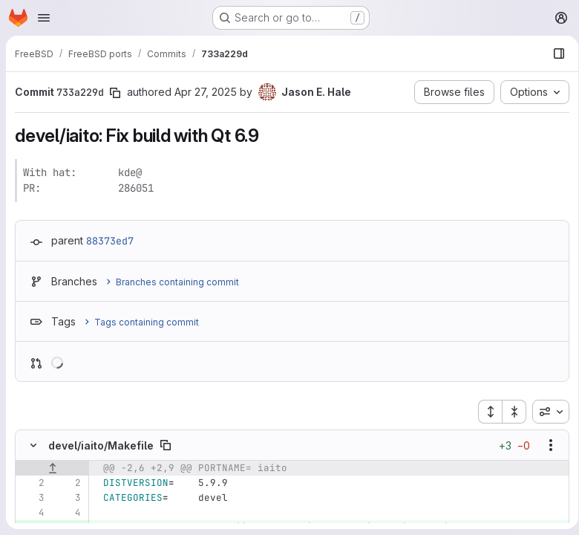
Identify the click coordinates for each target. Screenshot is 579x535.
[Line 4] (32, 512)
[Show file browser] (554, 53)
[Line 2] (32, 483)
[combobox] (545, 412)
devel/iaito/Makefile (101, 445)
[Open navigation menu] (44, 18)
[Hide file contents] (33, 445)
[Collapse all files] (509, 412)
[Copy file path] (165, 445)
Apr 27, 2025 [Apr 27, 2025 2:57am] (205, 91)
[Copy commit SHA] (115, 93)
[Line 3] (32, 497)
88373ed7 (110, 240)
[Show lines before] (52, 468)
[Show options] (546, 445)
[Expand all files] (485, 412)
